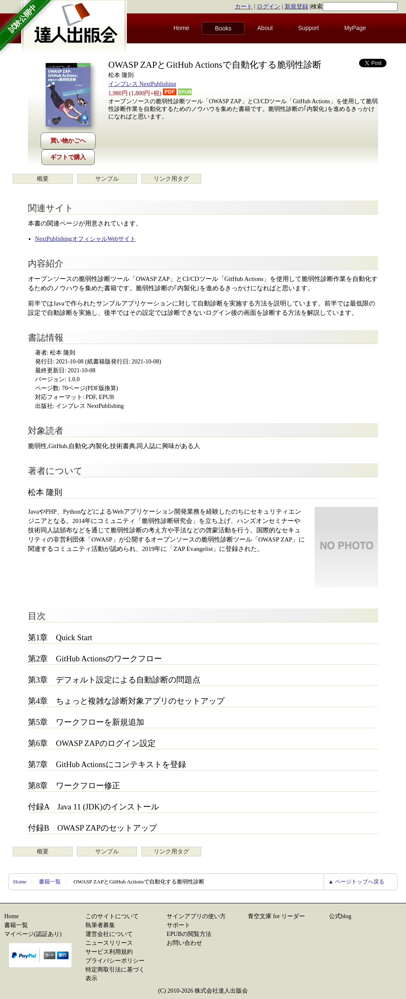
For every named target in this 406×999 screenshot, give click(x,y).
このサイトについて (112, 916)
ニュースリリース (109, 943)
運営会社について (109, 934)
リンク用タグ (171, 179)
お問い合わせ (184, 943)
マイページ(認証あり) (32, 934)
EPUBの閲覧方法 (189, 934)
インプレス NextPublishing (142, 84)
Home (181, 28)
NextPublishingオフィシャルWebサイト (85, 239)
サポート (178, 925)
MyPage (355, 28)
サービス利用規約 (109, 952)
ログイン (268, 6)
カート (243, 6)
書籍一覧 (50, 881)
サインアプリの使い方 (196, 916)
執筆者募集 (100, 925)
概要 (43, 179)
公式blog (340, 916)
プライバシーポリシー (115, 961)
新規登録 (296, 6)
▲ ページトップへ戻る (356, 881)
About (265, 28)
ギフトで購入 (68, 157)
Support (308, 28)
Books (223, 28)
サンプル (107, 179)
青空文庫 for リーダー (276, 916)
